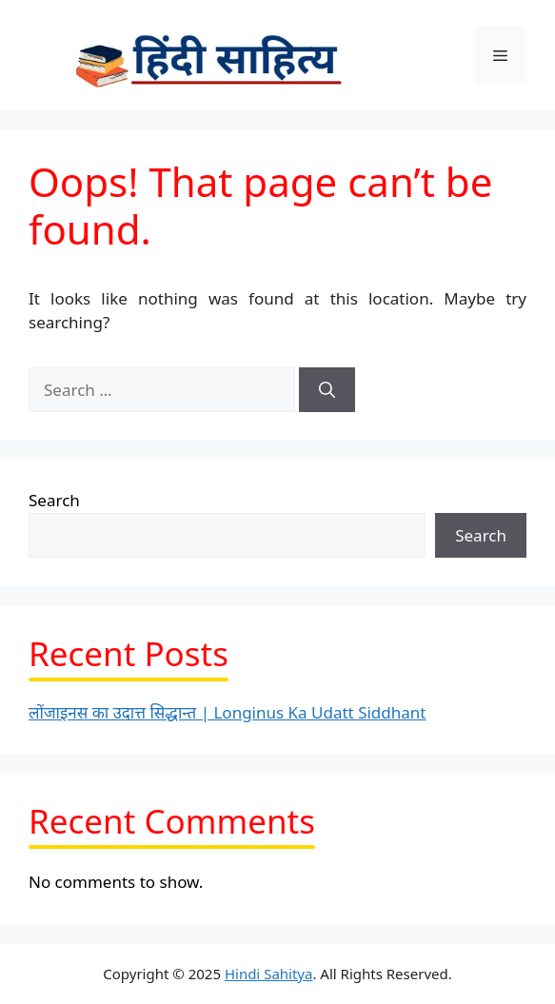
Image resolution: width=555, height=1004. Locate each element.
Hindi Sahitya (269, 973)
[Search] (327, 390)
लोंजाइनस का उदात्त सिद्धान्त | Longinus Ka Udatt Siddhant (227, 712)
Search (54, 500)
